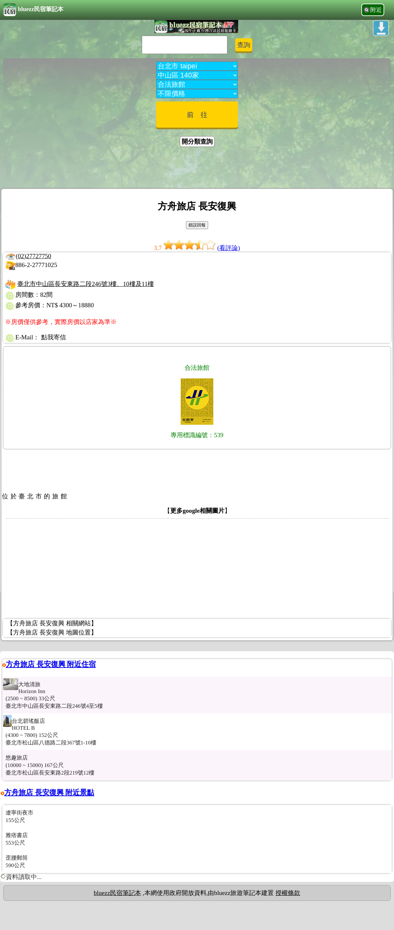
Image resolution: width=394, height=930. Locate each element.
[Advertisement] (197, 168)
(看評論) (228, 247)
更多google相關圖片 (197, 510)
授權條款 (287, 892)
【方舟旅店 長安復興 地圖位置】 (52, 632)
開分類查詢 (197, 141)
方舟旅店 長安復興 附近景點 (49, 792)
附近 (376, 10)
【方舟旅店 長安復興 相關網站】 (52, 623)
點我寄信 (53, 337)
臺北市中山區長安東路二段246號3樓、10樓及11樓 (85, 283)
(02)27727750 (33, 256)
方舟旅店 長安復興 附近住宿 (51, 664)
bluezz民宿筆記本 (33, 9)
